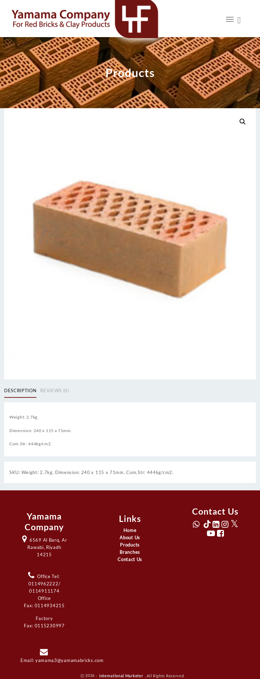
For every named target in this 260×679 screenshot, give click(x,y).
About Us (130, 537)
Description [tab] (20, 390)
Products (130, 545)
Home (130, 530)
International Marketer (121, 675)
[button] (242, 121)
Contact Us (130, 559)
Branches (130, 552)
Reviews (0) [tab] (54, 390)
